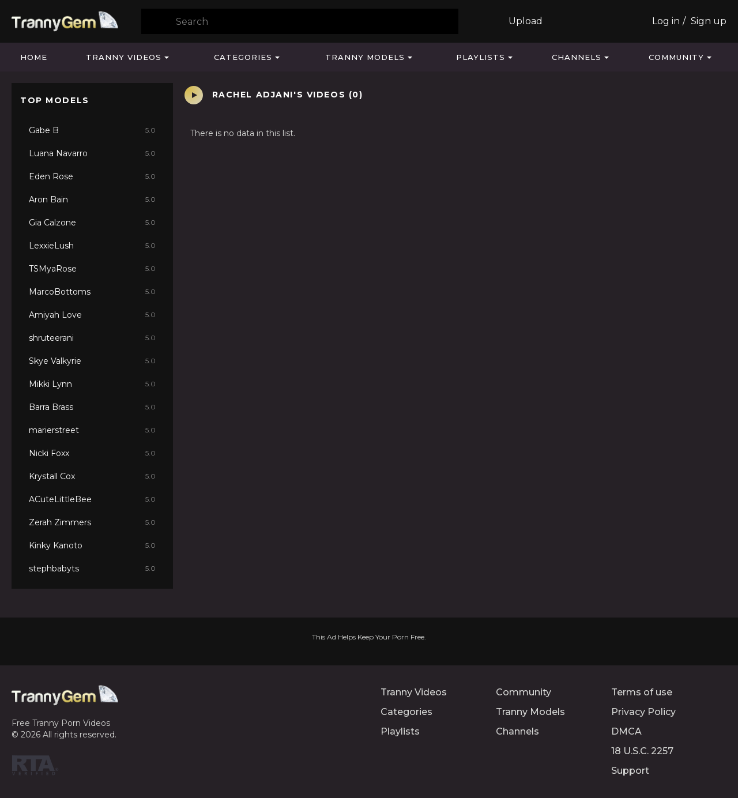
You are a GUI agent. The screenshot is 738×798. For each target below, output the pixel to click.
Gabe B (92, 130)
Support (630, 770)
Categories (243, 57)
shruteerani (92, 337)
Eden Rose (92, 176)
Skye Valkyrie (92, 360)
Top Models (54, 100)
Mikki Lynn (92, 384)
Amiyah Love (92, 314)
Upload (526, 21)
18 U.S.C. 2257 (642, 751)
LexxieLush (92, 245)
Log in (666, 21)
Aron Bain (92, 199)
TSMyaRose (92, 268)
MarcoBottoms (92, 291)
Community (676, 57)
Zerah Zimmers (92, 522)
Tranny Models (365, 57)
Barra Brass (92, 407)
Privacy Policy (643, 711)
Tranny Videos (123, 57)
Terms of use (641, 692)
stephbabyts (92, 568)
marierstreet (92, 430)
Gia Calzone (92, 222)
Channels (576, 57)
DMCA (626, 731)
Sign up (708, 21)
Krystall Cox (92, 476)
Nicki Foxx (92, 453)
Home (33, 57)
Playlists (480, 57)
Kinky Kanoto (92, 545)
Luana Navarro (92, 153)
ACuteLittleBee (92, 499)
